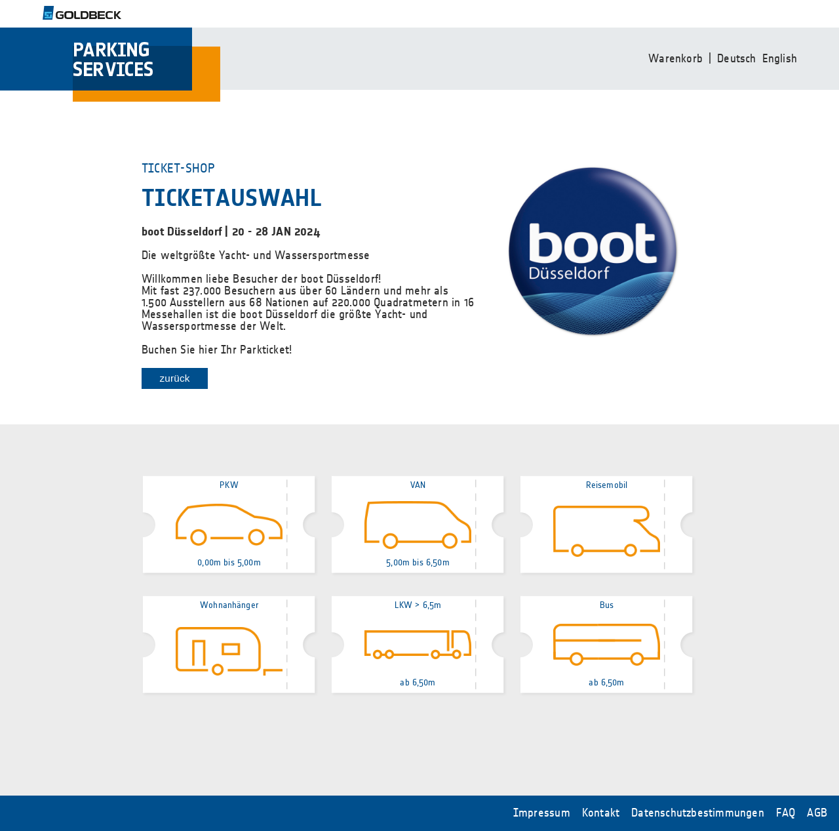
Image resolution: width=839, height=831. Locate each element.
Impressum (541, 813)
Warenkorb (675, 59)
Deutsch (736, 59)
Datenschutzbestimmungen (697, 813)
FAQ (786, 813)
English (779, 59)
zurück (174, 378)
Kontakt (600, 813)
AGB (817, 813)
